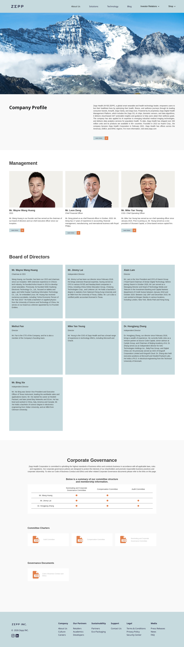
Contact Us (116, 628)
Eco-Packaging (98, 631)
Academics (78, 631)
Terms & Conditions (136, 628)
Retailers (77, 628)
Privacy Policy (133, 631)
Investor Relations (149, 6)
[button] (150, 6)
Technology (112, 6)
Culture (61, 631)
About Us (75, 6)
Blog (129, 6)
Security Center (134, 635)
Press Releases (158, 628)
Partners (95, 628)
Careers (62, 635)
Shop (170, 6)
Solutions (93, 6)
